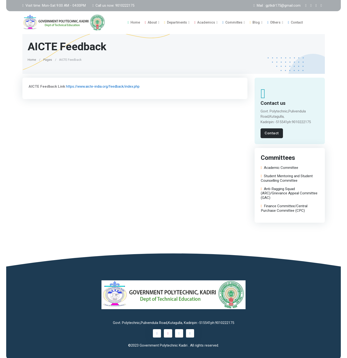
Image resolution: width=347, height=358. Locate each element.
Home (134, 22)
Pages (47, 58)
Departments (175, 22)
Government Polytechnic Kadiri (164, 344)
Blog (255, 22)
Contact (295, 22)
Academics (204, 22)
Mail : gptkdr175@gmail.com (276, 5)
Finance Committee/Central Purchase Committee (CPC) (284, 207)
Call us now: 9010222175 (113, 5)
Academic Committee (279, 166)
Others (274, 22)
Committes (232, 22)
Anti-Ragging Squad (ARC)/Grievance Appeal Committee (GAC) (289, 192)
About (151, 22)
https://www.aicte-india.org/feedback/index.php (102, 85)
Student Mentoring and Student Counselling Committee (286, 177)
